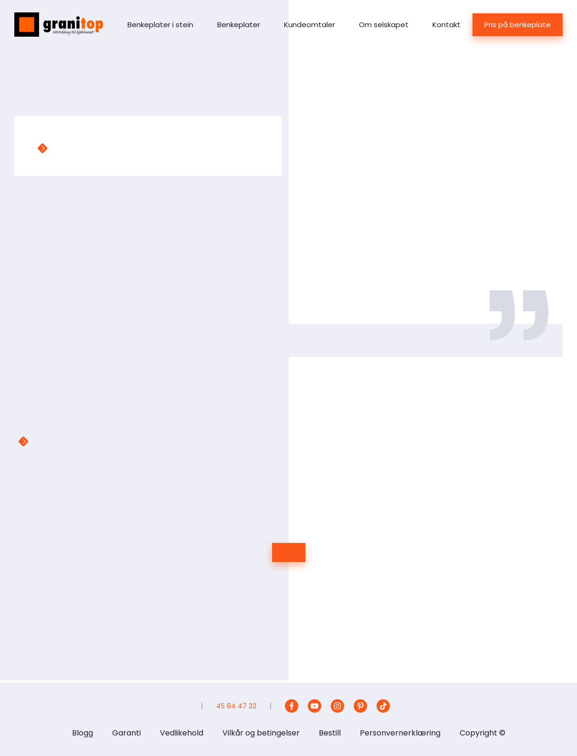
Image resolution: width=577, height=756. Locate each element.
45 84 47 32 (236, 706)
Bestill (330, 732)
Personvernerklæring (400, 732)
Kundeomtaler (309, 25)
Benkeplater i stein (160, 25)
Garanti (126, 732)
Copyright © (482, 732)
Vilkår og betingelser (261, 732)
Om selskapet (384, 25)
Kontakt (446, 25)
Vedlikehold (181, 732)
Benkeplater (238, 25)
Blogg (82, 732)
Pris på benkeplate (517, 25)
